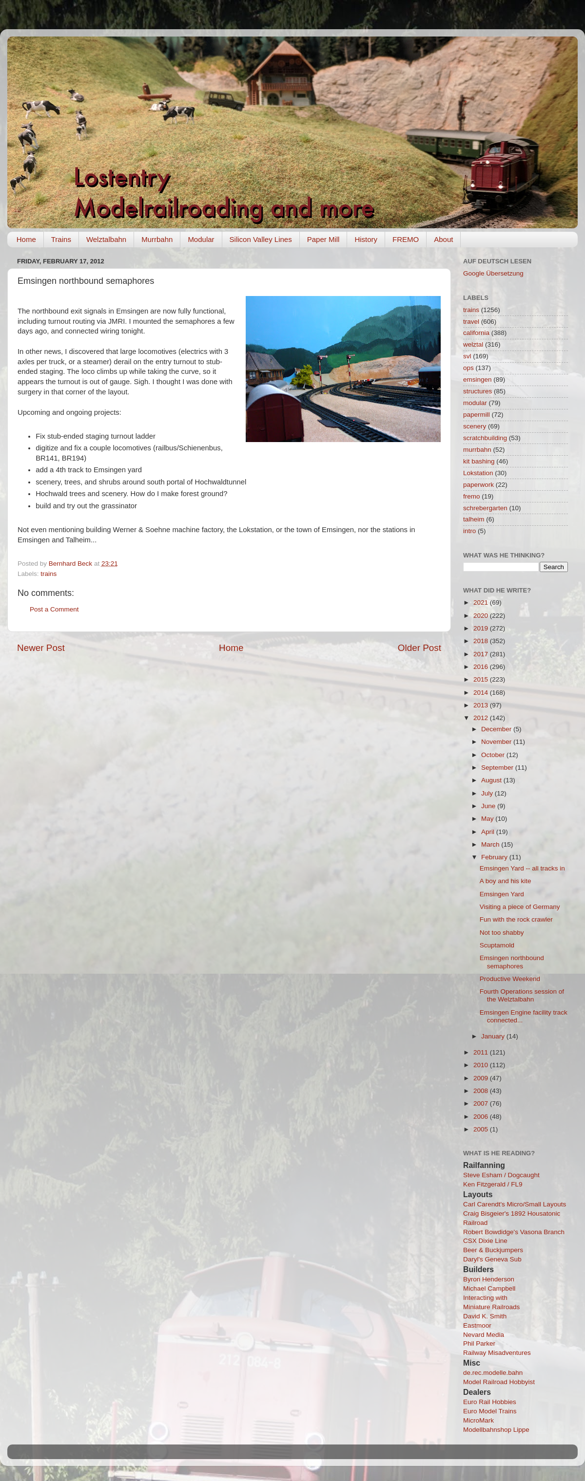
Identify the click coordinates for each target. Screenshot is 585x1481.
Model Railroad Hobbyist (499, 1382)
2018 (481, 641)
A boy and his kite (505, 881)
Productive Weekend (510, 978)
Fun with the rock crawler (516, 919)
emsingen (477, 379)
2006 (481, 1116)
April (488, 831)
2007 (481, 1103)
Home (26, 239)
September (498, 767)
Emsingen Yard (502, 894)
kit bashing (479, 461)
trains (48, 573)
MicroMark (478, 1420)
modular (475, 403)
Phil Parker (479, 1343)
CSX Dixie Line (485, 1240)
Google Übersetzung (493, 273)
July (488, 793)
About (443, 239)
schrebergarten (485, 508)
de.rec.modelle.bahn (493, 1372)
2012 (481, 718)
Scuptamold (497, 945)
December (497, 729)
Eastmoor (477, 1325)
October (494, 755)
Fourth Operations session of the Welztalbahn (522, 995)
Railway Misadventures (497, 1352)
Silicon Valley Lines (261, 239)
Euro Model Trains (490, 1411)
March (491, 844)
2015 (481, 679)
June (489, 806)
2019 (481, 628)
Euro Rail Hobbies (489, 1402)
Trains (61, 239)
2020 (481, 615)
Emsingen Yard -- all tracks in (522, 868)
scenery (474, 426)
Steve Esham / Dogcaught (501, 1175)
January (494, 1036)
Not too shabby (502, 932)
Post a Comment (54, 609)
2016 (481, 666)
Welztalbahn (106, 239)
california (476, 332)
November (497, 741)
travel (471, 321)
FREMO (405, 239)
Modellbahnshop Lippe (496, 1429)
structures (477, 391)
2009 (481, 1078)
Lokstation (478, 473)
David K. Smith (485, 1316)
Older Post (419, 648)
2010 (481, 1065)
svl (467, 356)
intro (469, 531)
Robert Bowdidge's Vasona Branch (514, 1232)
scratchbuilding (485, 438)
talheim (474, 519)
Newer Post (41, 648)
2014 (481, 692)
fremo (471, 496)
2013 (481, 705)
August (492, 780)
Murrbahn (157, 239)
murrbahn (477, 449)
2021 (481, 602)
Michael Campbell (489, 1288)
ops (468, 367)
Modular (201, 239)
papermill (476, 414)
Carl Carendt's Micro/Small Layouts (514, 1204)
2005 (481, 1129)
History (365, 239)
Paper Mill (323, 239)
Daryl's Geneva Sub (492, 1259)
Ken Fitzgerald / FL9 (493, 1184)
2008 (481, 1090)
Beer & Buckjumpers (493, 1250)
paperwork (478, 484)
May (488, 818)
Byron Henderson (488, 1279)
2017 (481, 654)
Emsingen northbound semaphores (512, 961)
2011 (481, 1052)
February (495, 857)
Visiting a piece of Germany (520, 906)
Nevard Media (483, 1334)
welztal (473, 344)
